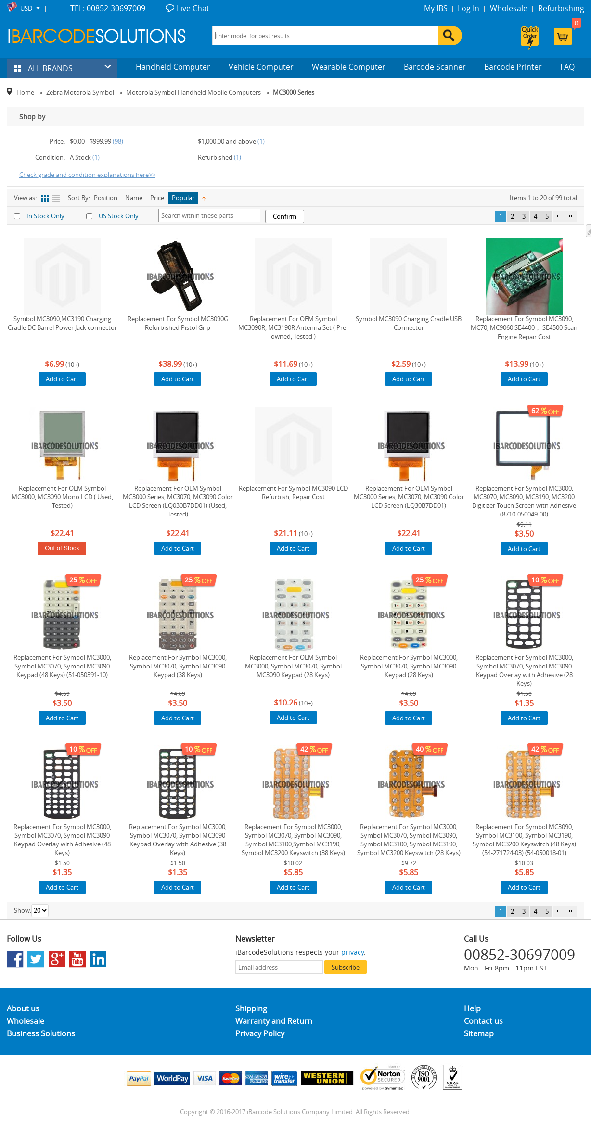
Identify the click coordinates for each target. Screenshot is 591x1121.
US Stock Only (119, 216)
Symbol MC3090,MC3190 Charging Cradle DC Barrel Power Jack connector (62, 323)
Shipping (251, 1008)
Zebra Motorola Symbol (80, 92)
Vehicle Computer (261, 67)
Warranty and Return (273, 1021)
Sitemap (479, 1033)
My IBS (436, 8)
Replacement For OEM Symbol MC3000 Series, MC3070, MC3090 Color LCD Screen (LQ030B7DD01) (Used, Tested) (178, 501)
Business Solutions (41, 1033)
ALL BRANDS (43, 68)
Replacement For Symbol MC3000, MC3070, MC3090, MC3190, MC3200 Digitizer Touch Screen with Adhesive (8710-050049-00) (524, 501)
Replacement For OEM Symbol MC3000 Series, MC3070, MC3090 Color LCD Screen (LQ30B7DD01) (409, 497)
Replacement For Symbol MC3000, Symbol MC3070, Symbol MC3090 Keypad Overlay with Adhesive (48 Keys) (62, 839)
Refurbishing (561, 8)
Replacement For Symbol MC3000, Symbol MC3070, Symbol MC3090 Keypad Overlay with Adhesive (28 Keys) (524, 670)
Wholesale (508, 8)
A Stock (80, 157)
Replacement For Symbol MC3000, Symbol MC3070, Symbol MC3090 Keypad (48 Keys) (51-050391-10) (62, 666)
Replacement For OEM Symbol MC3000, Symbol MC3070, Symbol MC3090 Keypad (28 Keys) (293, 666)
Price (157, 197)
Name (133, 197)
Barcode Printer (513, 67)
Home (25, 92)
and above (227, 141)
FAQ (567, 67)
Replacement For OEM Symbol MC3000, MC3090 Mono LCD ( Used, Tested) (62, 497)
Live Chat (193, 8)
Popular (183, 197)
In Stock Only (45, 216)
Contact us (483, 1021)
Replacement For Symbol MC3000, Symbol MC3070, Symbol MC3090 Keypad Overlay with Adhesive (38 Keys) (178, 839)
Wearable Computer (348, 67)
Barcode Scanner (435, 67)
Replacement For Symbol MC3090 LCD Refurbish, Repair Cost (293, 492)
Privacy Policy (259, 1033)
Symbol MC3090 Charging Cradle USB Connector (409, 323)
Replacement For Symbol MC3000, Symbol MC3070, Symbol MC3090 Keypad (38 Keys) (178, 666)
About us (23, 1008)
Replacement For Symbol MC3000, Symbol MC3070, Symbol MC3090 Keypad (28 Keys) (409, 666)
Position (105, 197)
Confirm (284, 216)
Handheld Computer (173, 67)
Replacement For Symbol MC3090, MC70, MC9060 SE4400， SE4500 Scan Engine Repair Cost (524, 328)
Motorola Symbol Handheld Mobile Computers (193, 92)
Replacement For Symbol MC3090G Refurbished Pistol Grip (178, 323)
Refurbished (215, 157)
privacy (352, 952)
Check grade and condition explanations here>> (87, 174)
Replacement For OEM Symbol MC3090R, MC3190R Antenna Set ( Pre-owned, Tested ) (293, 327)
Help (472, 1008)
